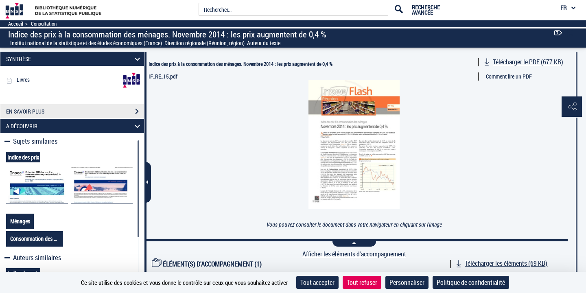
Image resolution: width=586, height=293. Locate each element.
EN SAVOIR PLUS (75, 111)
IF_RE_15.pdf (163, 76)
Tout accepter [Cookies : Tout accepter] (317, 282)
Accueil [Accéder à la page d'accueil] (15, 23)
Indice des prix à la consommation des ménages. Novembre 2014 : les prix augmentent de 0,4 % (240, 64)
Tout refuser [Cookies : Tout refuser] (362, 282)
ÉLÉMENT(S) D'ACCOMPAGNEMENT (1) (207, 264)
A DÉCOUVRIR (74, 126)
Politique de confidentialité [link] (471, 282)
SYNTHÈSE (74, 59)
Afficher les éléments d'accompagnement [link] (354, 254)
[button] (572, 107)
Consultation (44, 23)
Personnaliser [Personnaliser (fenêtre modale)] (406, 282)
